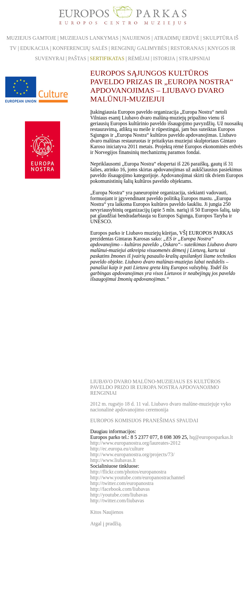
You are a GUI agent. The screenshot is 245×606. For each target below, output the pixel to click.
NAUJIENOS (136, 38)
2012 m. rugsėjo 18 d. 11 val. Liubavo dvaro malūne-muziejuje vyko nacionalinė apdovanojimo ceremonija (160, 406)
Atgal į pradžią (106, 523)
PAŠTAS (77, 58)
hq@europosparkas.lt (211, 437)
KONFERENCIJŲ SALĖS (79, 48)
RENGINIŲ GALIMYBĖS (139, 48)
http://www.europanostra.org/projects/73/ (132, 454)
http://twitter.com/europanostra (122, 483)
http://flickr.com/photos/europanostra (128, 471)
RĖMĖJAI (139, 58)
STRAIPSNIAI (194, 58)
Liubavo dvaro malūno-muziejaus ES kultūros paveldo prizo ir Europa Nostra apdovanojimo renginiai (155, 387)
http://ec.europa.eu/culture (117, 448)
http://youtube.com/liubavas (118, 494)
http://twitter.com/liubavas (117, 500)
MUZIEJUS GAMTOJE (31, 38)
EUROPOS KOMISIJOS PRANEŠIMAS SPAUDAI (144, 420)
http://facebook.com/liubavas (120, 489)
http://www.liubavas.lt (113, 460)
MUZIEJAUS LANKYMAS (89, 38)
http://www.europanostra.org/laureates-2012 (135, 443)
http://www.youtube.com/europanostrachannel (137, 477)
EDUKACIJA (34, 48)
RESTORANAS (187, 48)
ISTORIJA (164, 58)
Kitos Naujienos (106, 512)
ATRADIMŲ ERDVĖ (176, 38)
